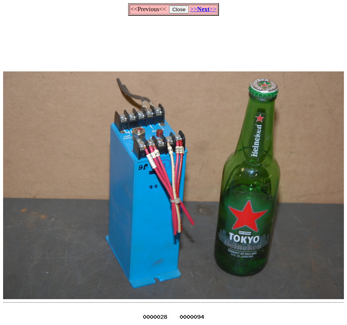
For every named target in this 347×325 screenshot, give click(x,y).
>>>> (203, 9)
